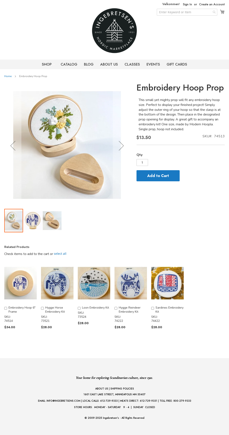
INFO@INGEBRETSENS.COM (63, 401)
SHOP (47, 64)
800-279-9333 (182, 401)
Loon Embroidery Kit (95, 308)
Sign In (187, 4)
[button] (12, 145)
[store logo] (114, 30)
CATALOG (69, 64)
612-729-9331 (148, 401)
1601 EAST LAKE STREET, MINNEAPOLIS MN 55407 (114, 394)
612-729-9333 (109, 401)
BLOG (89, 64)
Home (8, 76)
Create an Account (212, 4)
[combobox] (187, 12)
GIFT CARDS (177, 64)
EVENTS (153, 64)
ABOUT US (109, 64)
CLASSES (132, 64)
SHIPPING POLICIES (122, 389)
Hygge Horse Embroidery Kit (55, 310)
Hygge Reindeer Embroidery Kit (130, 310)
